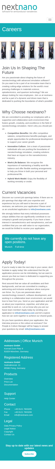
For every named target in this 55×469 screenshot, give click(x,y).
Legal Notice (10, 428)
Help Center (9, 398)
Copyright (8, 431)
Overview (8, 379)
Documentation (11, 384)
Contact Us (9, 434)
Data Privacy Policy (13, 426)
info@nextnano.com (40, 209)
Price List (8, 382)
